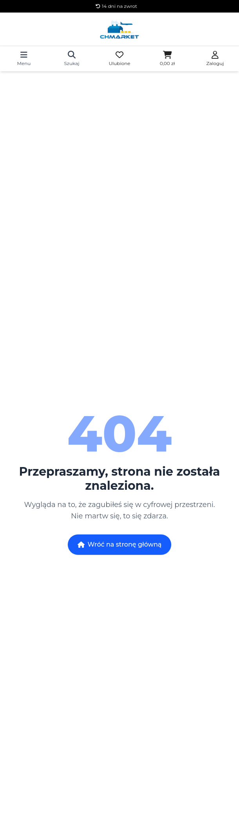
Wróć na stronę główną (120, 544)
